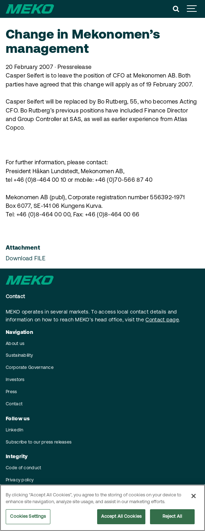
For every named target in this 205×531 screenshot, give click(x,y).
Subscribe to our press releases (38, 442)
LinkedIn (14, 430)
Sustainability (19, 356)
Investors (15, 380)
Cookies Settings (28, 517)
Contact (14, 404)
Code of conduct (23, 468)
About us (15, 344)
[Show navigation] (192, 9)
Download (25, 259)
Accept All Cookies (121, 517)
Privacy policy (20, 480)
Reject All (172, 517)
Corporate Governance (30, 368)
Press (11, 392)
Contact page (162, 320)
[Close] (193, 496)
